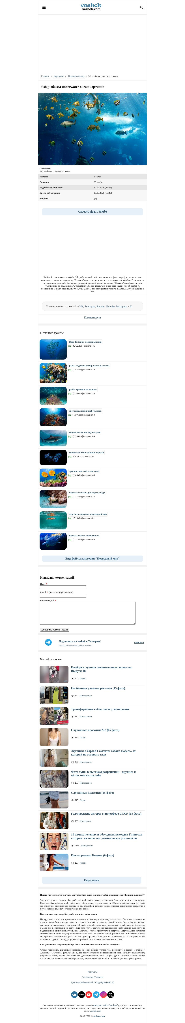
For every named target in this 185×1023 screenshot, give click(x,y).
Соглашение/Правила (92, 977)
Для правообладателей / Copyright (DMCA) (92, 982)
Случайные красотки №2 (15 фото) (95, 730)
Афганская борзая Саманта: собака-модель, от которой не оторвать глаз (103, 752)
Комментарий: (48, 600)
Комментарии (92, 317)
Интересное (86, 695)
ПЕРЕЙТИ (139, 642)
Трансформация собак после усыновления (100, 709)
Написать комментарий (57, 577)
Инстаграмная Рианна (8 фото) (92, 855)
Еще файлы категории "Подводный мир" (92, 558)
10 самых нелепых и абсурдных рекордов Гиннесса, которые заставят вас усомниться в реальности (107, 836)
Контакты (92, 971)
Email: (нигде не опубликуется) (56, 592)
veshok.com (95, 1010)
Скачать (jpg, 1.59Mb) (92, 211)
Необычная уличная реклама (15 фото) (98, 688)
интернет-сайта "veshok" (105, 1005)
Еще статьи (91, 880)
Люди (82, 737)
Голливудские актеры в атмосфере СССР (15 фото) (106, 813)
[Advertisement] (92, 43)
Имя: (43, 584)
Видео (83, 678)
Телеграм (90, 306)
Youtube (110, 306)
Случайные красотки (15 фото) (92, 792)
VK (81, 306)
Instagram (121, 306)
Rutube (100, 306)
